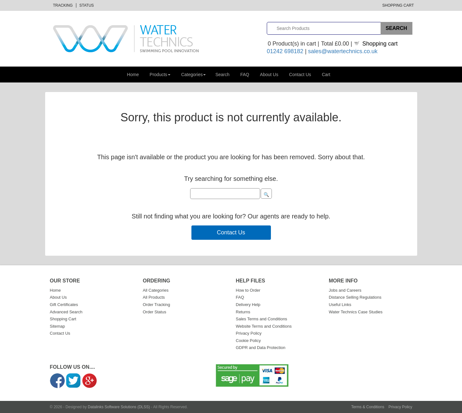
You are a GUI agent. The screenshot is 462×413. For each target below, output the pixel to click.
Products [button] (160, 74)
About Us (269, 74)
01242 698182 (285, 51)
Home (133, 74)
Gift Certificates (64, 304)
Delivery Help (248, 304)
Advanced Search (66, 312)
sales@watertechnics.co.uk (342, 51)
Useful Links (340, 304)
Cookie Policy (248, 340)
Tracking (63, 5)
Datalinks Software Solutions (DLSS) (119, 407)
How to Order (248, 290)
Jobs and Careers (345, 290)
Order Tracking (156, 304)
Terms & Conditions (367, 407)
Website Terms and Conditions (264, 326)
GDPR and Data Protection (261, 347)
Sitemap (57, 326)
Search (222, 74)
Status (86, 5)
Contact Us (300, 74)
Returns (243, 312)
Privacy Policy (249, 333)
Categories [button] (193, 74)
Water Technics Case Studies (356, 312)
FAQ (244, 74)
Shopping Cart (398, 5)
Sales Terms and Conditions (261, 319)
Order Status (154, 312)
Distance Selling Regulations (355, 297)
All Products (154, 297)
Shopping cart (380, 43)
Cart (326, 74)
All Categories (156, 290)
